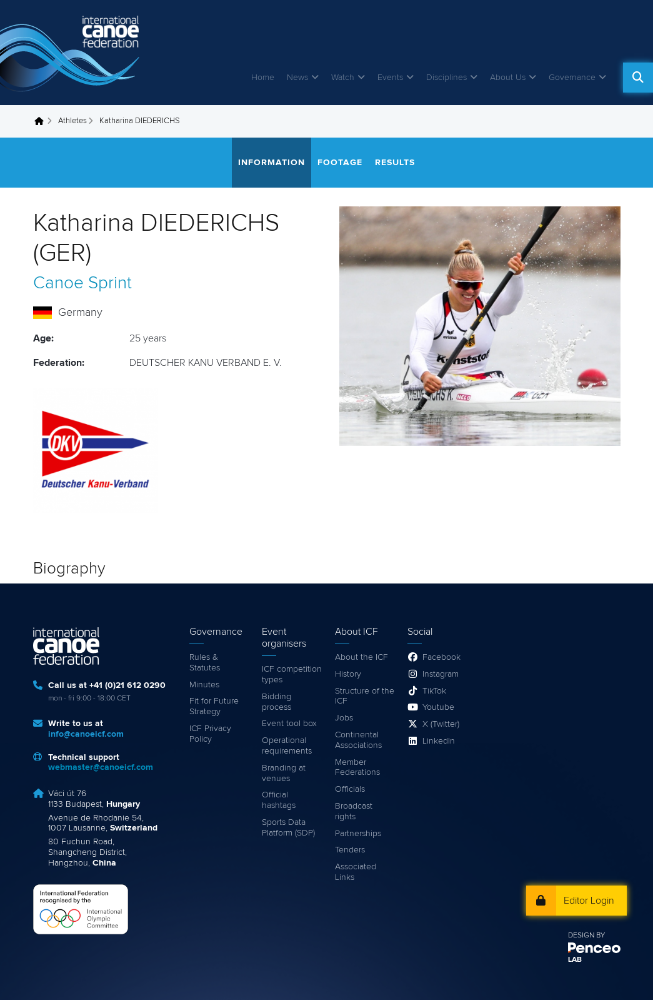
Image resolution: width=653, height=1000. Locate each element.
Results (395, 162)
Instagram (440, 674)
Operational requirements (287, 745)
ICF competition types (292, 674)
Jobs (344, 718)
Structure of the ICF (364, 696)
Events (390, 77)
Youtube (438, 707)
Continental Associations (358, 740)
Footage (339, 162)
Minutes (204, 684)
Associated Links (355, 872)
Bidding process (276, 702)
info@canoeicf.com (86, 734)
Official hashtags (279, 800)
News (297, 77)
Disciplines (446, 77)
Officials (350, 789)
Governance (572, 77)
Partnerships (358, 833)
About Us (508, 77)
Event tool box (289, 723)
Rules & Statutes (204, 662)
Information (271, 162)
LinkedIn (438, 741)
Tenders (350, 850)
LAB (575, 960)
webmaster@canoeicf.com (100, 767)
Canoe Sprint (82, 283)
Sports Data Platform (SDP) (288, 827)
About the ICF (361, 657)
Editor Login (589, 901)
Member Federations (357, 767)
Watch (342, 77)
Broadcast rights (353, 811)
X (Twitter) (440, 724)
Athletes (72, 121)
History (348, 674)
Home (262, 77)
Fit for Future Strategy (214, 706)
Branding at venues (284, 773)
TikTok (434, 691)
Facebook (441, 657)
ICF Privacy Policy (210, 734)
